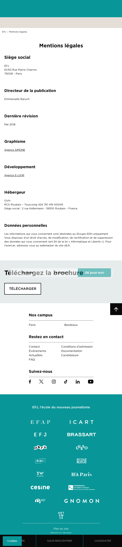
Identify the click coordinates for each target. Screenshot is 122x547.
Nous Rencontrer (59, 540)
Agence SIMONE (14, 149)
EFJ (28, 8)
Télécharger (22, 289)
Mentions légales (61, 533)
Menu (111, 8)
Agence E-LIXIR (14, 175)
